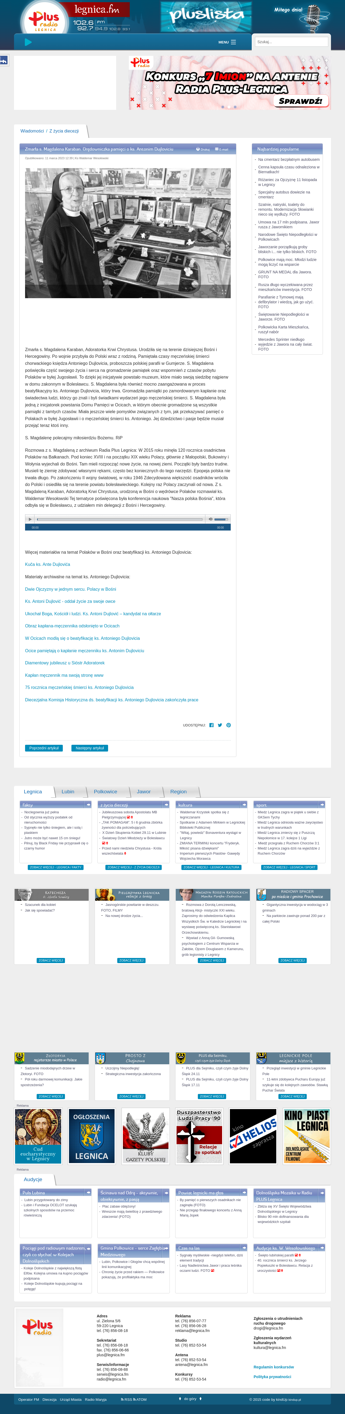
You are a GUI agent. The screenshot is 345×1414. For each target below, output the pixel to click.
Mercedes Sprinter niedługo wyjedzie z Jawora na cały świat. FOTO (285, 344)
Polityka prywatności (272, 1377)
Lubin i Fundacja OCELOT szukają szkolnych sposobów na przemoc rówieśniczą (50, 1210)
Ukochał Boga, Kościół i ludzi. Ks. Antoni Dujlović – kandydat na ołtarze (93, 613)
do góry (190, 1399)
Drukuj (205, 149)
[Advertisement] (172, 1008)
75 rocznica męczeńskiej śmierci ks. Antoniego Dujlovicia (80, 687)
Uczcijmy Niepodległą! (122, 1068)
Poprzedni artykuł (43, 748)
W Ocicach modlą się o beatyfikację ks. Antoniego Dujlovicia (82, 638)
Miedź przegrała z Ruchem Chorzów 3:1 (288, 843)
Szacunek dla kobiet (40, 905)
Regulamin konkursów (274, 1367)
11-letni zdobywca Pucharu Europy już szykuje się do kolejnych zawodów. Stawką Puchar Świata (295, 1084)
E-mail (223, 149)
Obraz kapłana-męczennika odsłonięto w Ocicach (72, 626)
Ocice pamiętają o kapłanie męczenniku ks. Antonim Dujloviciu (84, 650)
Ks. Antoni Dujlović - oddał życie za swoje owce (70, 601)
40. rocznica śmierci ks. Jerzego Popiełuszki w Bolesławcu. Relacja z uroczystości (285, 1265)
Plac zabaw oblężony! (119, 1206)
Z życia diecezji (64, 131)
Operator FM (29, 1400)
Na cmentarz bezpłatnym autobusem (289, 159)
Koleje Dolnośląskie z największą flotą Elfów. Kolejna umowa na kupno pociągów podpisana (56, 1273)
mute (209, 519)
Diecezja (50, 1400)
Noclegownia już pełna (41, 812)
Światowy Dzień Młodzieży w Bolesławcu (133, 838)
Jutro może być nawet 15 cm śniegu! (52, 838)
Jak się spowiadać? (40, 910)
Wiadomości (32, 131)
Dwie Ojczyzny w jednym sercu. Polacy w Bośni (70, 589)
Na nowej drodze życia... (124, 916)
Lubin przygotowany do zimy (46, 1200)
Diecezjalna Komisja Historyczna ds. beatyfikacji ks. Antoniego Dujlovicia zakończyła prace (112, 700)
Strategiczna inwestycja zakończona (133, 1074)
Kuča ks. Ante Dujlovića (47, 564)
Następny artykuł (90, 748)
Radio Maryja (95, 1400)
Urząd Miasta (71, 1400)
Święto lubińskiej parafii (276, 1255)
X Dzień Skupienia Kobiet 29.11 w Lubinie (134, 833)
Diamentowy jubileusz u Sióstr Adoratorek (65, 663)
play (29, 519)
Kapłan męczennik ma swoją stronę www (65, 675)
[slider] (65, 83)
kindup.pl (294, 1399)
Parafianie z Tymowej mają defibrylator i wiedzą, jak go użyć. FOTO (285, 302)
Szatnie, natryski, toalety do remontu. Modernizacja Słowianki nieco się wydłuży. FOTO (285, 209)
